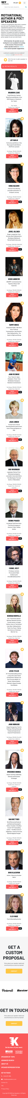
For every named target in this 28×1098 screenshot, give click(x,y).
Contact (14, 971)
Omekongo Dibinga (14, 772)
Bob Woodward (14, 469)
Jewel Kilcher (14, 231)
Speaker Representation (10, 1067)
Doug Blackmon (14, 872)
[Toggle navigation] (24, 2)
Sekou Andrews (14, 279)
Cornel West (14, 568)
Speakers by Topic (8, 1057)
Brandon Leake (14, 92)
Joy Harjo (14, 140)
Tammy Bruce (14, 325)
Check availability (12, 110)
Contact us (8, 54)
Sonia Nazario (14, 186)
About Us (4, 1064)
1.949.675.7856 (7, 1076)
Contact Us (4, 1082)
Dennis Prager (14, 520)
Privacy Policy (5, 1088)
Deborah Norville (14, 616)
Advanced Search (7, 1060)
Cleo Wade (14, 916)
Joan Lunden (14, 422)
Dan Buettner (14, 819)
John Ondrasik (14, 724)
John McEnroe (14, 374)
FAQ (2, 1085)
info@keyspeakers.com (9, 1079)
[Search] (14, 7)
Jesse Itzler (14, 671)
